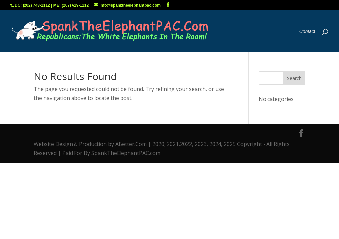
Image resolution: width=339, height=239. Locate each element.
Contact (307, 31)
